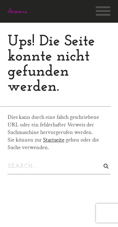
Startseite (54, 139)
